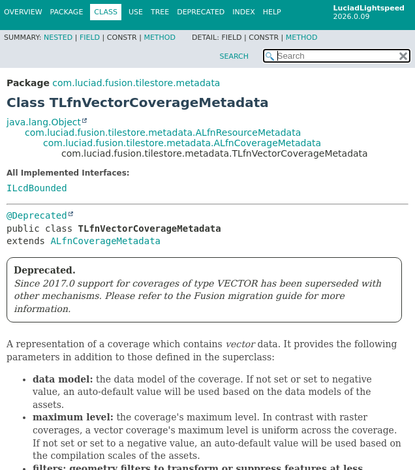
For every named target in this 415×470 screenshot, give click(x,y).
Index (243, 12)
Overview (23, 12)
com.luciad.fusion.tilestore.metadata (136, 83)
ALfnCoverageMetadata (105, 241)
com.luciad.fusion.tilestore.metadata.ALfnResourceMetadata (163, 132)
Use (136, 12)
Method (160, 37)
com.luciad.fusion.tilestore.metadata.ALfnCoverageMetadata (182, 143)
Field (90, 37)
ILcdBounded (37, 188)
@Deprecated (37, 215)
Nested (58, 37)
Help (272, 12)
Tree (160, 12)
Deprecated (200, 12)
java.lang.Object (44, 122)
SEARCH (234, 56)
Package (67, 12)
